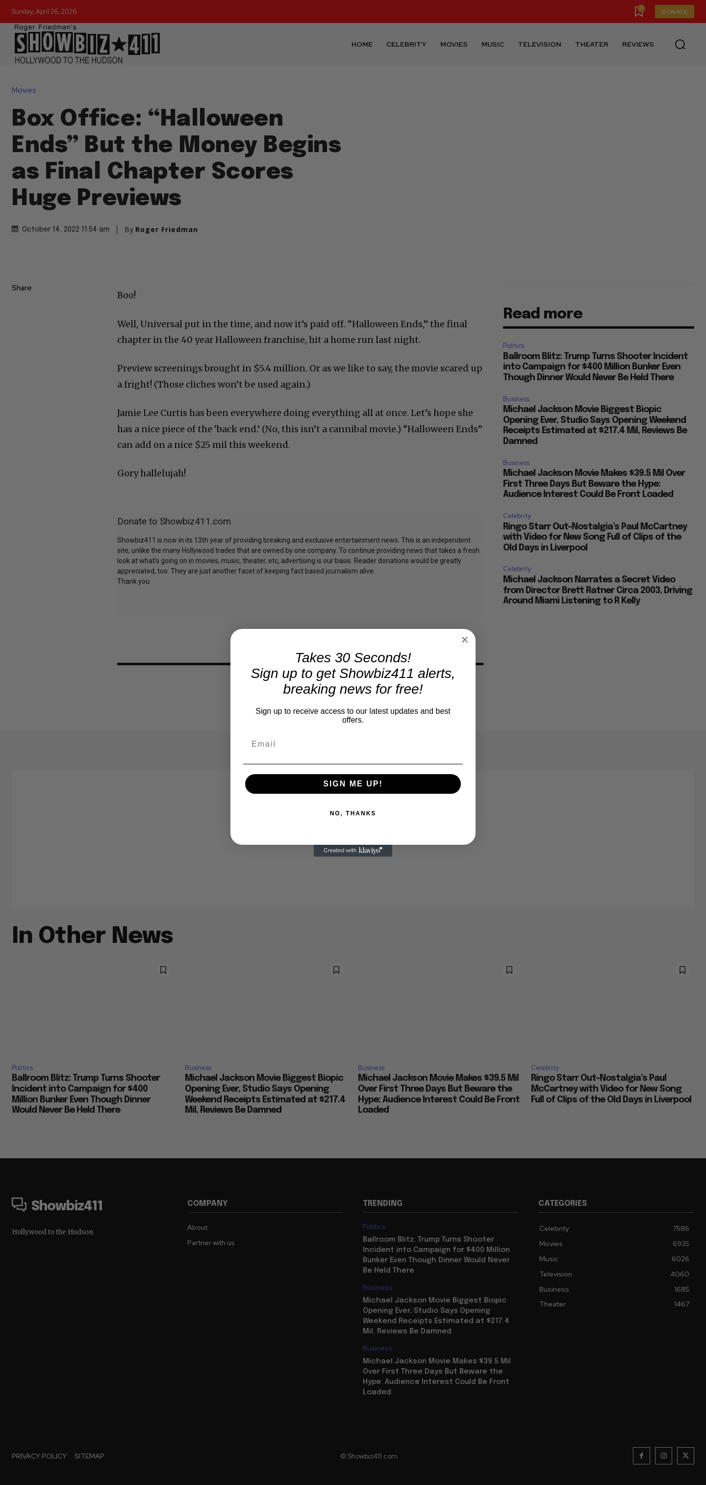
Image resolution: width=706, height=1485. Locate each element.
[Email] (353, 744)
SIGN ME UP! (353, 784)
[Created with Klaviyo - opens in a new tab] (353, 851)
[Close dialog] (465, 640)
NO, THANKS (353, 813)
